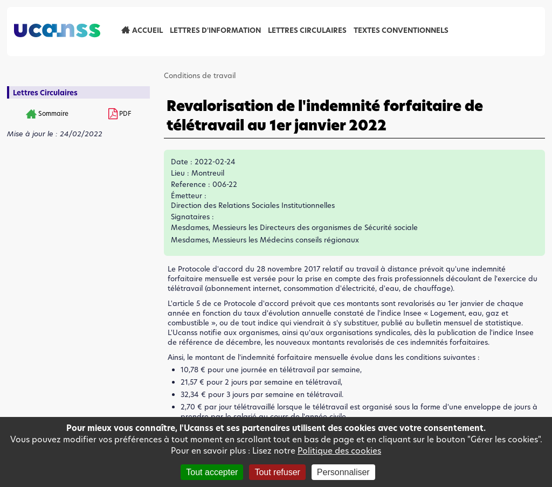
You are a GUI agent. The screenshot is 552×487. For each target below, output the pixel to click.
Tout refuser (277, 472)
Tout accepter (212, 472)
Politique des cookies (339, 450)
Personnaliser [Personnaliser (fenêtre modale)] (343, 472)
